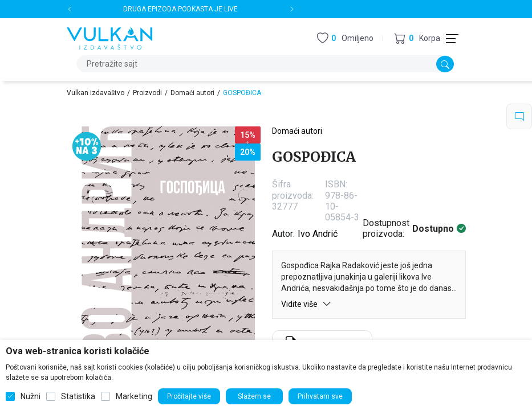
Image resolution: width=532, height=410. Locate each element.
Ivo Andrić (318, 233)
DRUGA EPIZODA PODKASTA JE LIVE (180, 9)
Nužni (30, 396)
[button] (417, 38)
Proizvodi (147, 93)
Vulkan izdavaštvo (95, 93)
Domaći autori (192, 93)
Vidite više (306, 303)
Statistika (78, 396)
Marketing (134, 396)
